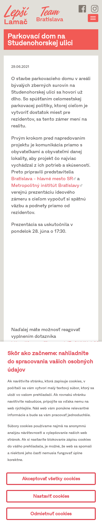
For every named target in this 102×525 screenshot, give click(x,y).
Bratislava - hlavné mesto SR (42, 179)
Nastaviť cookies (51, 496)
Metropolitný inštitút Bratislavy (45, 185)
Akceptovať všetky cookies (51, 479)
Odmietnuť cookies (51, 514)
